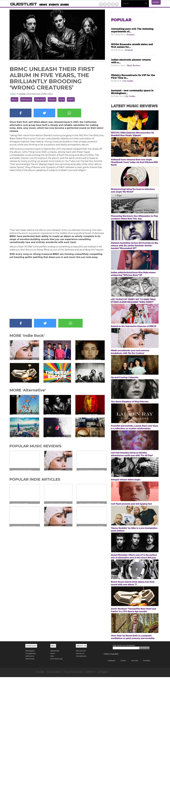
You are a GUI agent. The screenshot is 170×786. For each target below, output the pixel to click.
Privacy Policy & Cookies (73, 781)
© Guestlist (40, 781)
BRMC (71, 99)
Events (54, 4)
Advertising (54, 760)
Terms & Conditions (54, 781)
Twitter (121, 769)
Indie (12, 94)
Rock (61, 99)
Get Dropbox (102, 781)
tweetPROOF (90, 781)
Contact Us (80, 762)
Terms (52, 762)
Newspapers (30, 760)
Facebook (109, 769)
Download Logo (56, 768)
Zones (64, 4)
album (14, 99)
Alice (50, 94)
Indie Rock (40, 99)
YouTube (132, 769)
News (43, 4)
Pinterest (144, 769)
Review (52, 99)
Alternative (26, 99)
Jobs (52, 765)
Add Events (29, 765)
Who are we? (81, 760)
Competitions (30, 762)
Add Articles (29, 768)
